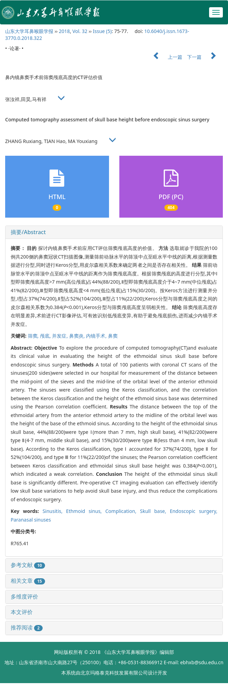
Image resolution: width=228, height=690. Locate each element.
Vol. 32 (79, 31)
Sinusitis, (54, 511)
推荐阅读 (27, 627)
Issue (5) (102, 31)
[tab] (114, 232)
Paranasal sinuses (31, 519)
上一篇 (164, 57)
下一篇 (205, 57)
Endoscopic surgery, (193, 511)
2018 (64, 31)
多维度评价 (24, 596)
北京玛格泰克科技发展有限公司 (114, 672)
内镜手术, (97, 335)
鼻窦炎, (77, 335)
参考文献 (28, 565)
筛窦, (34, 335)
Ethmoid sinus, (85, 511)
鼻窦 (113, 335)
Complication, (122, 511)
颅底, (46, 335)
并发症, (60, 335)
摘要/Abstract (28, 232)
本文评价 (22, 612)
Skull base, (155, 511)
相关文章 (28, 580)
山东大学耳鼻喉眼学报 (29, 31)
